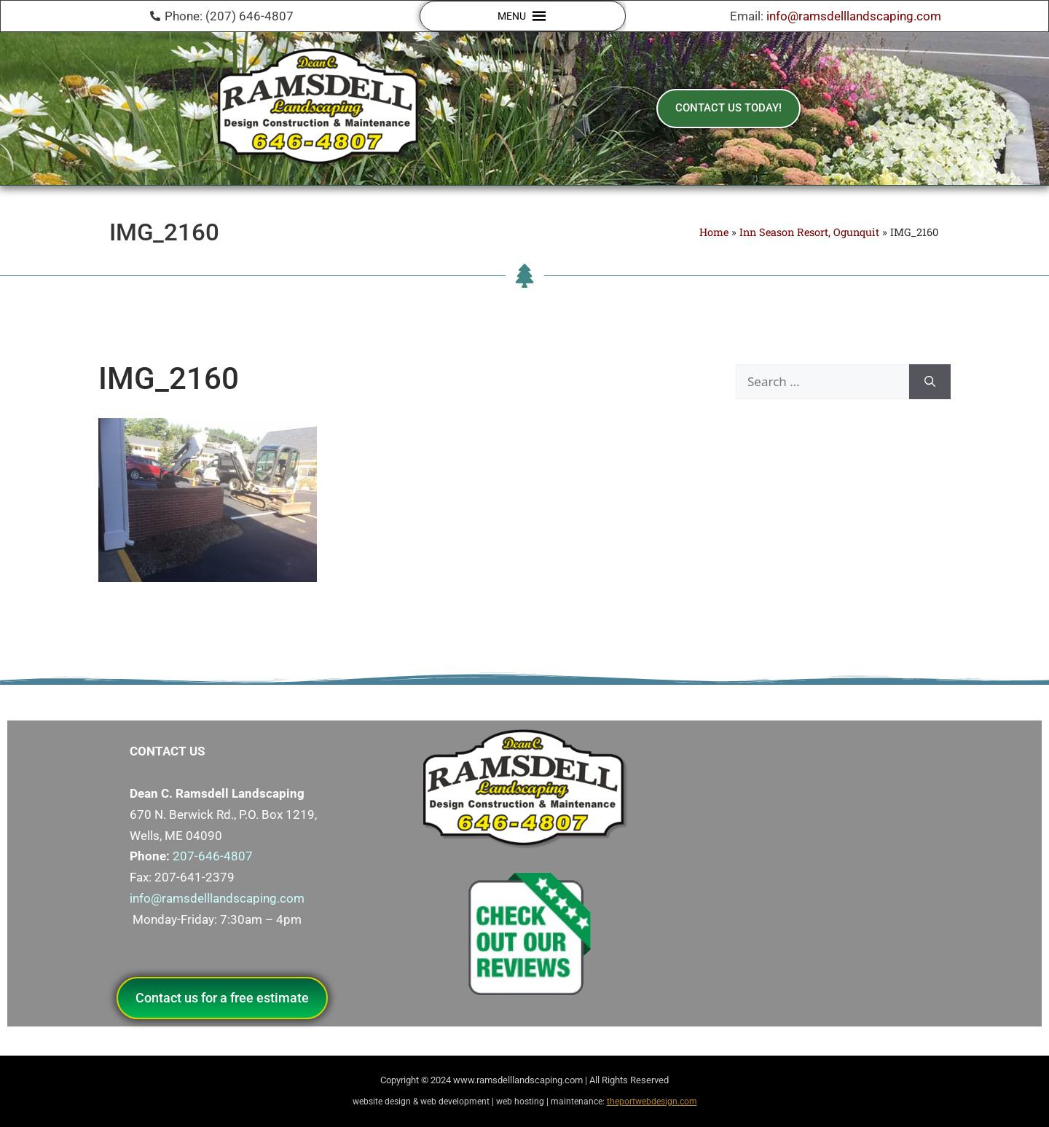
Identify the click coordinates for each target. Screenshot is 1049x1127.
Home (713, 232)
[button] (512, 16)
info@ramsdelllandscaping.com (853, 16)
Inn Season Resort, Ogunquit (809, 232)
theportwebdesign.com (652, 1101)
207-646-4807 (213, 856)
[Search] (930, 381)
